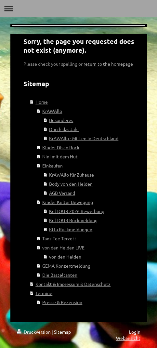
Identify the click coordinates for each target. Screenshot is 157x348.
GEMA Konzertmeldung (66, 266)
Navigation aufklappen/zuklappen (78, 9)
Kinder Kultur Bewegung (67, 202)
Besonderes (61, 120)
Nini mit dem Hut (60, 156)
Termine (43, 293)
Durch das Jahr (64, 129)
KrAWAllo (52, 111)
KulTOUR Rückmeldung (73, 220)
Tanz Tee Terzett (59, 238)
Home (41, 102)
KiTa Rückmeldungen (70, 229)
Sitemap (62, 332)
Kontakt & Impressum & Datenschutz (73, 284)
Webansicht (128, 338)
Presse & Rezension (62, 302)
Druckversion (34, 332)
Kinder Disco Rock (60, 147)
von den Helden (65, 257)
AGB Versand (62, 193)
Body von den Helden (71, 184)
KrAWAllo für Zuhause (71, 175)
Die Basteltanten (59, 275)
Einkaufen (52, 165)
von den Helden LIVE (63, 247)
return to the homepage (108, 64)
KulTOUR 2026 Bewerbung (76, 211)
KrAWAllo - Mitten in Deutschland (83, 138)
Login (134, 332)
